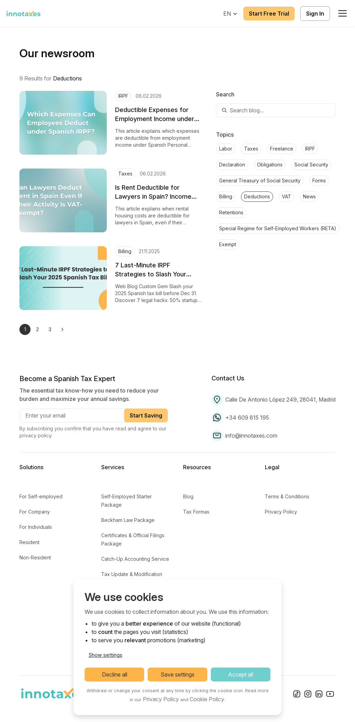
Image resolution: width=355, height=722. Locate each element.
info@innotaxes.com (251, 435)
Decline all (114, 674)
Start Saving (146, 415)
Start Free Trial (269, 13)
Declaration (232, 164)
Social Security (311, 164)
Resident (29, 542)
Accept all (240, 674)
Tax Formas (196, 512)
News (309, 196)
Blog (188, 496)
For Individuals (35, 527)
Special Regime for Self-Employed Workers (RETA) (277, 228)
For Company (34, 512)
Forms (319, 180)
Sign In (315, 13)
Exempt (227, 244)
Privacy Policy (281, 512)
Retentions (231, 212)
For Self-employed (40, 496)
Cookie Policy (207, 699)
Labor (225, 149)
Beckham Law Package (128, 520)
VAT (286, 196)
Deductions (257, 196)
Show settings (105, 655)
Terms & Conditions (287, 496)
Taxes (251, 149)
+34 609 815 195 (247, 417)
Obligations (270, 164)
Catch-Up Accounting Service (135, 559)
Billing (225, 196)
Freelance (281, 149)
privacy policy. (35, 435)
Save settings (177, 674)
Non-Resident (35, 557)
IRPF (310, 149)
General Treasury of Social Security (260, 180)
